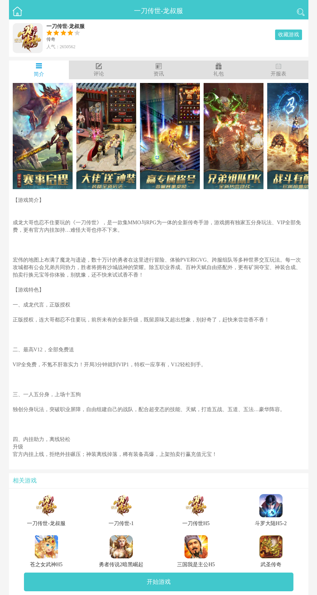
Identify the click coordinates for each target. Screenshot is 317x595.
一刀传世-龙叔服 (158, 11)
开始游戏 (159, 582)
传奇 (50, 39)
